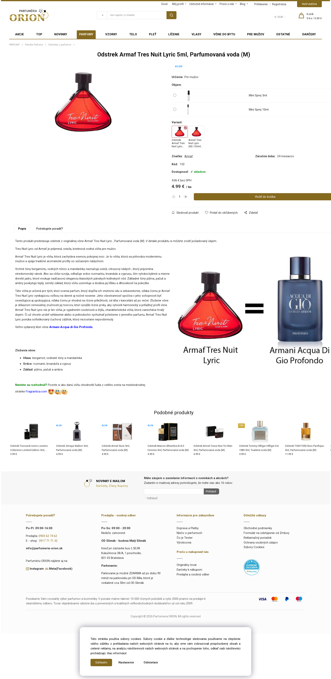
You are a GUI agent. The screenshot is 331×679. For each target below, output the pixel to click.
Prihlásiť (210, 491)
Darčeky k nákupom (189, 568)
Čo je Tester (185, 537)
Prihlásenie (261, 4)
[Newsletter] (174, 491)
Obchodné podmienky (258, 527)
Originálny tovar (187, 564)
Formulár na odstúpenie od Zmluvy (266, 532)
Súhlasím (101, 662)
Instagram (37, 567)
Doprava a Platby (188, 527)
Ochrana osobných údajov (261, 541)
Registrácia (279, 4)
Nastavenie (126, 662)
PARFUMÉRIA (309, 4)
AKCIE (19, 34)
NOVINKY (60, 34)
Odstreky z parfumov (59, 44)
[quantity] (180, 196)
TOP (39, 34)
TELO (133, 34)
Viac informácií (116, 653)
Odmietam (151, 662)
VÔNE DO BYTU (224, 34)
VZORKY (111, 34)
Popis (22, 228)
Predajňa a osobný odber (193, 573)
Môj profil (178, 4)
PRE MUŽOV (255, 34)
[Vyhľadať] (102, 15)
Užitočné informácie (201, 4)
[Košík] (314, 16)
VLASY (196, 34)
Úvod (164, 4)
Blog (242, 4)
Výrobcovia (184, 541)
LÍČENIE (173, 34)
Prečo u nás (227, 4)
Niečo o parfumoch (189, 532)
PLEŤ (152, 34)
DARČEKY (309, 34)
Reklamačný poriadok (258, 537)
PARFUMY (86, 34)
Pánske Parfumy (34, 44)
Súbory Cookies (254, 546)
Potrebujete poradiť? (49, 228)
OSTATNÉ (283, 34)
